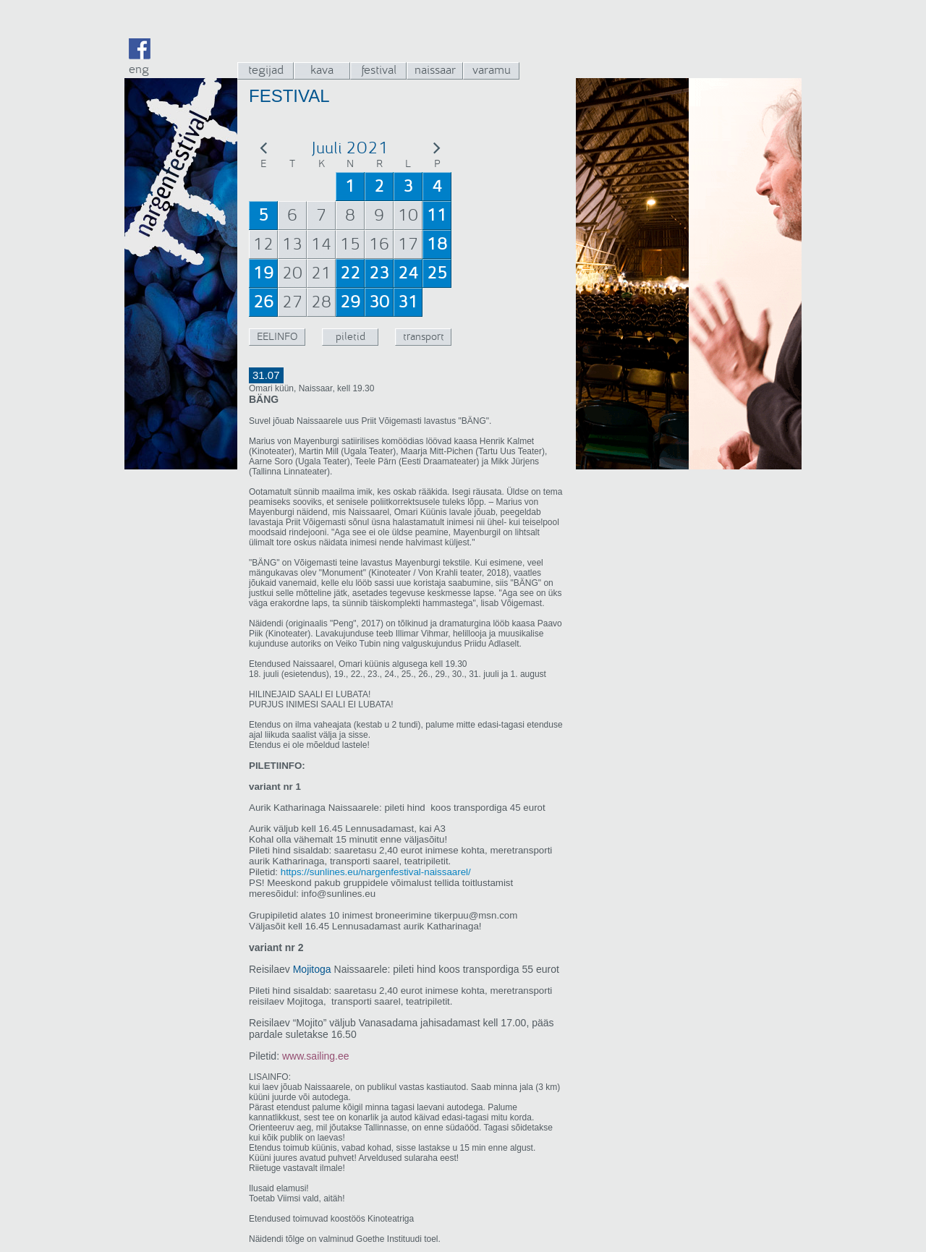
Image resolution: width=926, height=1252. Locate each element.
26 (263, 302)
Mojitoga (312, 969)
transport (423, 337)
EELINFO (277, 337)
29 (350, 302)
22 (350, 273)
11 (437, 215)
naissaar (435, 70)
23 (379, 273)
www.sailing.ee (315, 1056)
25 (437, 273)
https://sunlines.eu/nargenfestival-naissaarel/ (374, 871)
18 (437, 244)
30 (379, 302)
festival (378, 70)
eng (139, 69)
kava (322, 70)
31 (408, 302)
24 (408, 273)
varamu (491, 70)
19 (263, 273)
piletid (350, 337)
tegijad (266, 70)
